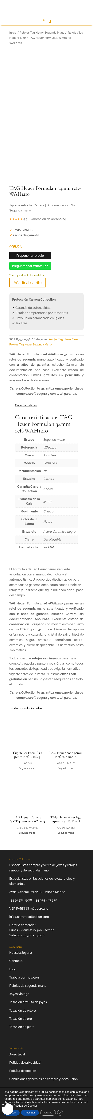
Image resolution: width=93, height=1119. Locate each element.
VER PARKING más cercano (28, 908)
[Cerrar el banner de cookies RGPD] (60, 1113)
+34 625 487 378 (45, 900)
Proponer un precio (30, 255)
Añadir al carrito (28, 282)
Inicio (12, 32)
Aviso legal (17, 1054)
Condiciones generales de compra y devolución (43, 1079)
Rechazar (30, 1112)
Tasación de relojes (23, 1010)
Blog (12, 969)
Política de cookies (23, 1071)
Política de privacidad (25, 1062)
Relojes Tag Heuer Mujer (63, 339)
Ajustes (48, 1112)
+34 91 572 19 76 (20, 900)
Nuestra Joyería (20, 952)
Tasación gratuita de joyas (28, 1002)
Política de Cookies (25, 1105)
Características (26, 405)
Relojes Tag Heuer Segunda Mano (42, 32)
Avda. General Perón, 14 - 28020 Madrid (37, 892)
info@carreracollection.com (29, 917)
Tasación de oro (20, 1019)
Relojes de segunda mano (27, 985)
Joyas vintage (19, 994)
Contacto (16, 961)
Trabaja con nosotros (24, 977)
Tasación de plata (21, 1027)
